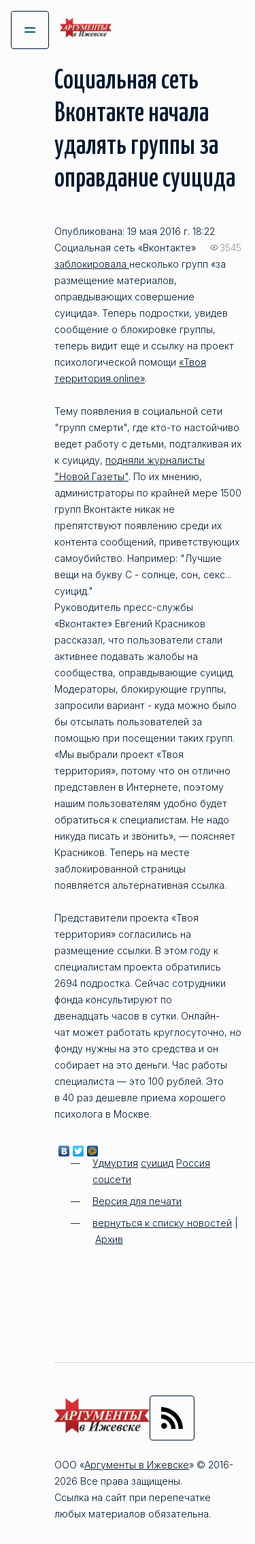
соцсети (111, 1179)
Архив (109, 1239)
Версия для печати (137, 1201)
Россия (193, 1163)
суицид (157, 1163)
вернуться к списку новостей (162, 1223)
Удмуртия (115, 1163)
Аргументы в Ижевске (136, 1464)
